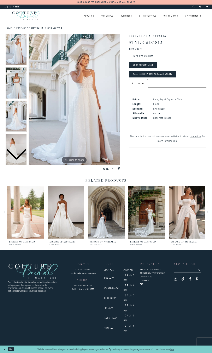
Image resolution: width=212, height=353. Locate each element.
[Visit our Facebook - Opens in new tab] (190, 279)
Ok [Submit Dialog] (10, 349)
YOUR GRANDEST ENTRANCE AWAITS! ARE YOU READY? (106, 2)
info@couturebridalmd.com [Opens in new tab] (83, 273)
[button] (200, 7)
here (172, 349)
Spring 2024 (54, 28)
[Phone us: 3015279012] (11, 7)
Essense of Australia (29, 28)
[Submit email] (199, 270)
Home (9, 28)
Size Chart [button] (135, 48)
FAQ (141, 284)
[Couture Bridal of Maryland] (26, 15)
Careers (144, 280)
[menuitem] (89, 15)
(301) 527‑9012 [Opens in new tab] (83, 269)
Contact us (146, 276)
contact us (195, 136)
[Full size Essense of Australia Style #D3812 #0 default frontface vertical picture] (74, 99)
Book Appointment (143, 65)
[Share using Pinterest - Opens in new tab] (119, 169)
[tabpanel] (74, 99)
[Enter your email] (187, 270)
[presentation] (25, 212)
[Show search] (193, 7)
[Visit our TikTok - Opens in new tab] (183, 279)
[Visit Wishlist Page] (207, 7)
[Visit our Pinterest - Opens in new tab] (197, 279)
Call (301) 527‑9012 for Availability (152, 74)
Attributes (138, 83)
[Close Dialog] (4, 349)
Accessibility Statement (152, 273)
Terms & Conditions (150, 269)
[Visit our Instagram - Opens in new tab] (175, 279)
